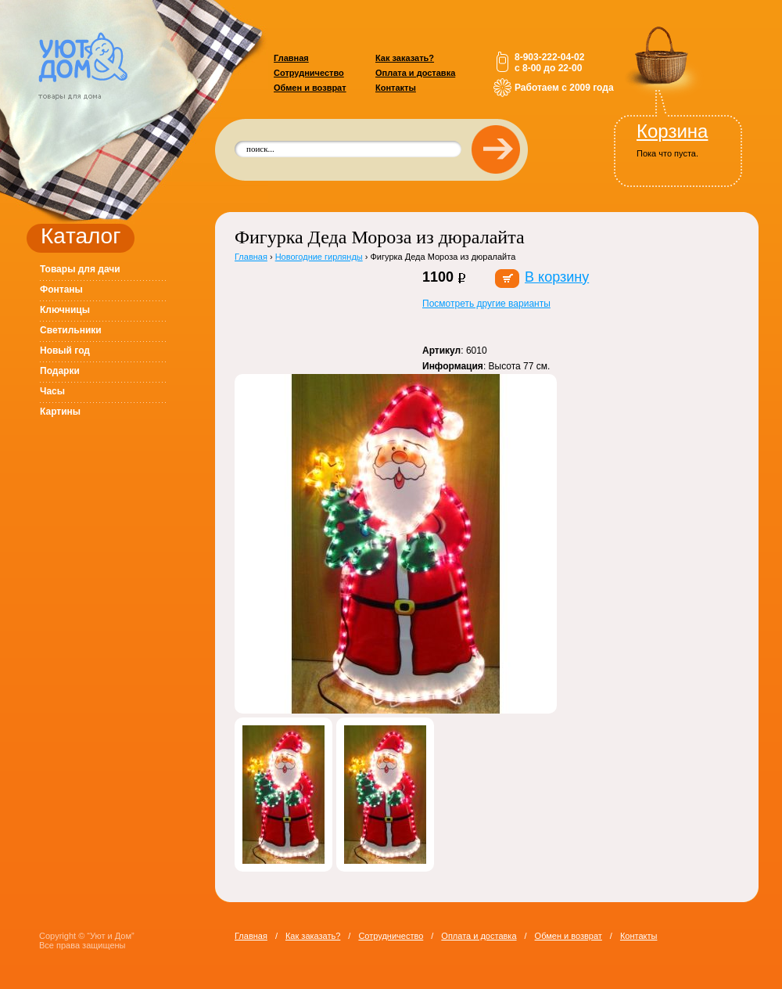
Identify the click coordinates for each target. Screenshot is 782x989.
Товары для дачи (80, 269)
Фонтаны (61, 289)
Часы (52, 391)
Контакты (395, 87)
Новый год (65, 350)
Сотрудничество (309, 72)
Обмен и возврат (310, 87)
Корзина (672, 131)
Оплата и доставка (415, 72)
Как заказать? (404, 58)
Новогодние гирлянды (319, 256)
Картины (60, 411)
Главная (291, 58)
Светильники (71, 330)
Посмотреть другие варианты (486, 303)
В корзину (557, 277)
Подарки (60, 370)
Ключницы (65, 309)
